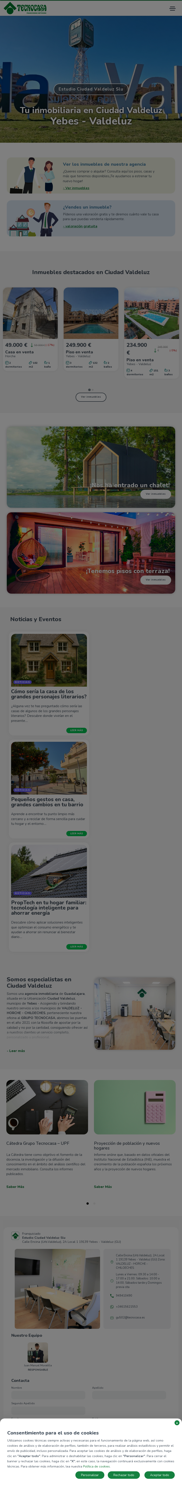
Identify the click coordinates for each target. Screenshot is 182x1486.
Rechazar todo (123, 1475)
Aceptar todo (159, 1475)
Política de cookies (96, 1466)
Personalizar (90, 1475)
